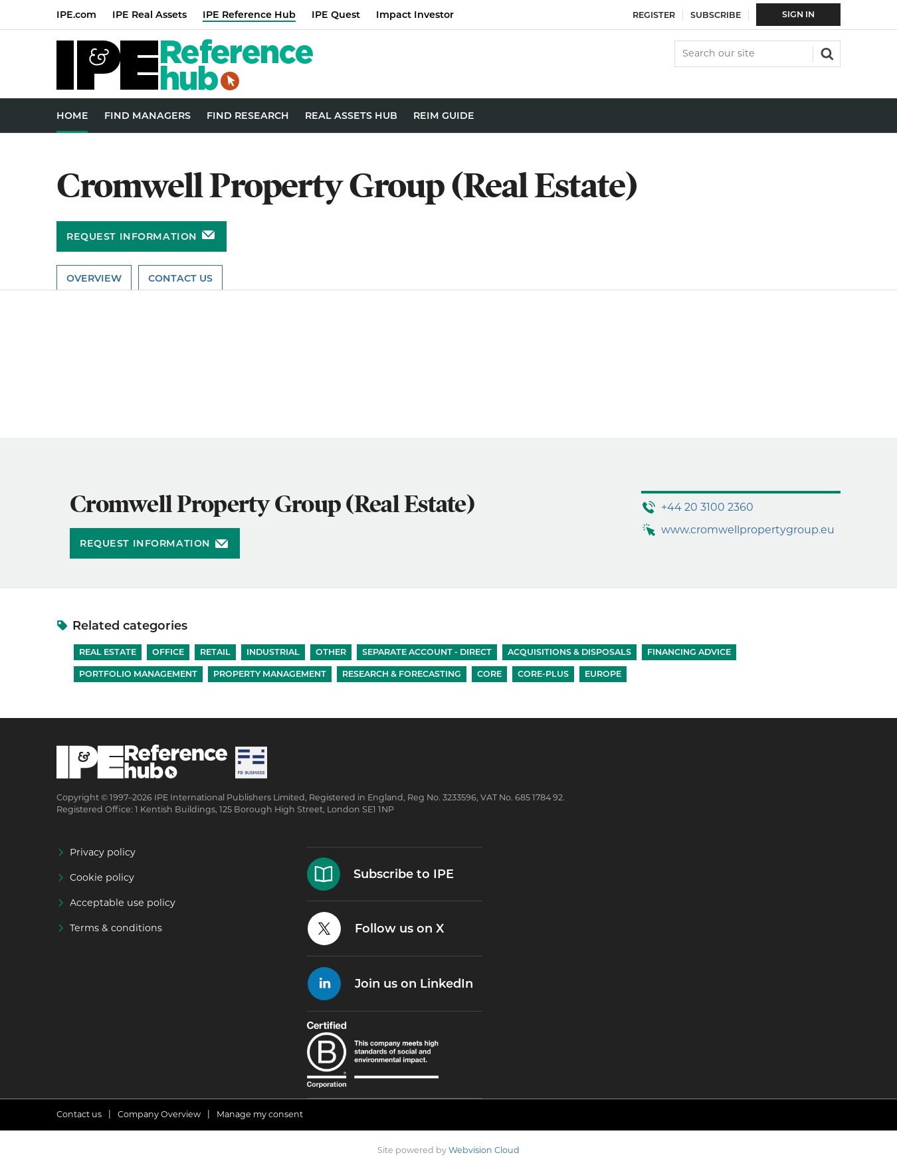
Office (168, 652)
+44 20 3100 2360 (707, 507)
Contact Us (180, 278)
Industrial (273, 652)
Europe (603, 674)
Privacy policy (103, 852)
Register (654, 15)
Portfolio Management (138, 674)
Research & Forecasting (401, 674)
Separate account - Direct (427, 652)
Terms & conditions (116, 928)
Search (826, 52)
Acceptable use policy (122, 903)
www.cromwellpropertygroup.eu (748, 529)
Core (489, 674)
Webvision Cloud (484, 1150)
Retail (215, 652)
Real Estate (107, 652)
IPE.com (76, 15)
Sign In (798, 14)
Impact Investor (415, 15)
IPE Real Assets (149, 15)
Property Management (269, 674)
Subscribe (715, 15)
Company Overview (159, 1114)
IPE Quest (336, 15)
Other (331, 652)
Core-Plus (543, 674)
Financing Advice (689, 652)
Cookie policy (102, 877)
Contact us (79, 1114)
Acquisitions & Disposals (569, 652)
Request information (131, 236)
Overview (94, 278)
